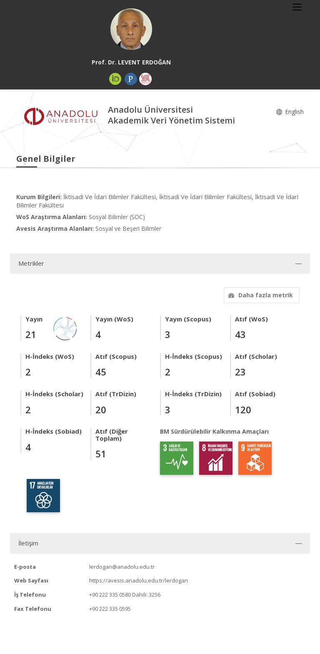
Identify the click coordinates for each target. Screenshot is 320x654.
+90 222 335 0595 (110, 608)
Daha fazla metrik (259, 295)
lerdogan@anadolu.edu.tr (122, 566)
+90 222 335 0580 (110, 594)
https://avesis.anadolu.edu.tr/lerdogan (138, 580)
